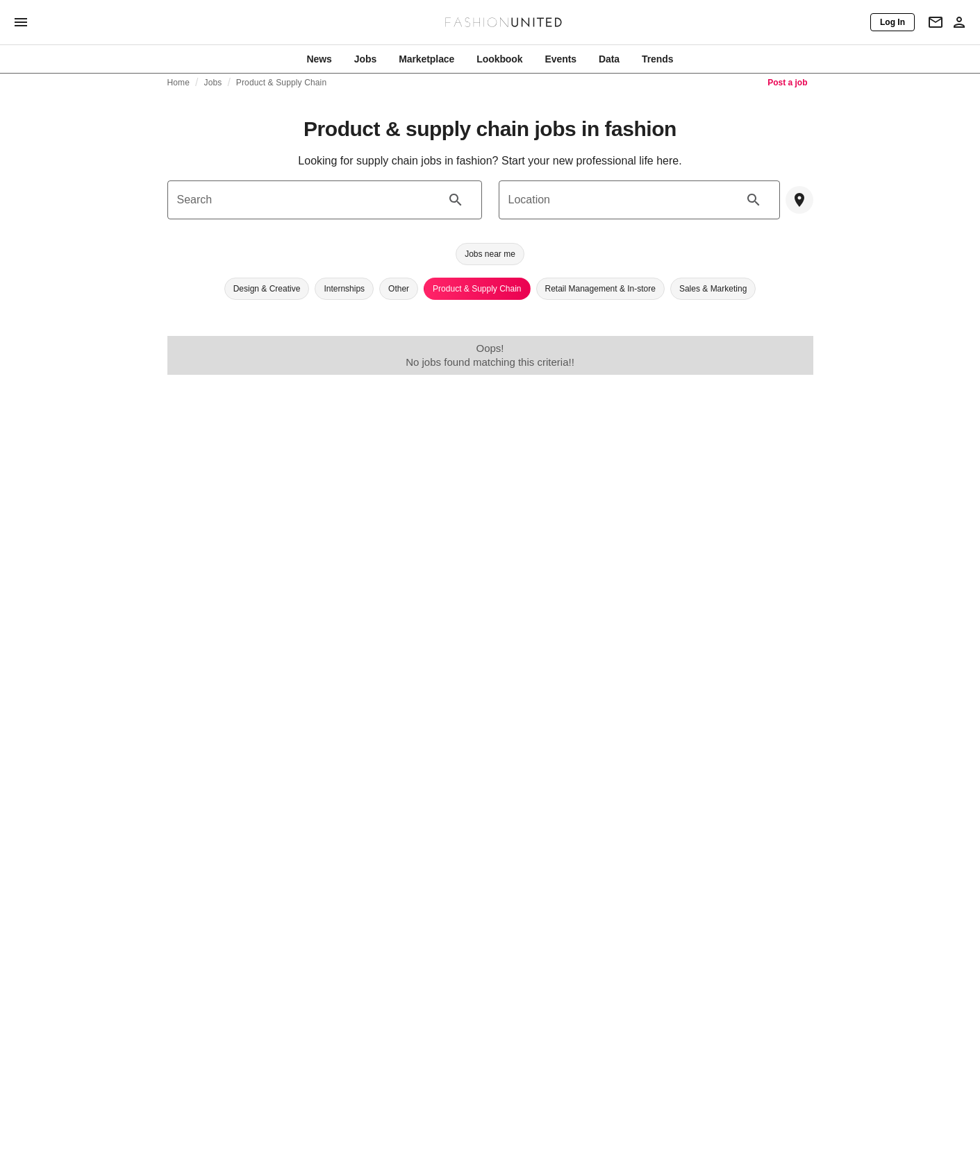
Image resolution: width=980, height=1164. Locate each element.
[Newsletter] (935, 22)
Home (178, 82)
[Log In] (892, 22)
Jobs (213, 82)
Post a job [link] (787, 82)
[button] (490, 254)
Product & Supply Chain (281, 82)
